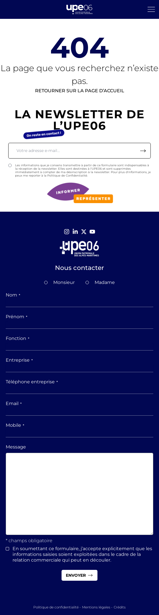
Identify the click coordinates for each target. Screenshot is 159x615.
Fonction (17, 338)
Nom (13, 295)
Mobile (15, 425)
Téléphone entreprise (32, 381)
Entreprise (19, 360)
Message (16, 447)
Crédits (120, 607)
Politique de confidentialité (56, 607)
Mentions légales (96, 607)
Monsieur (64, 282)
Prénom (16, 316)
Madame (105, 282)
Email (14, 403)
